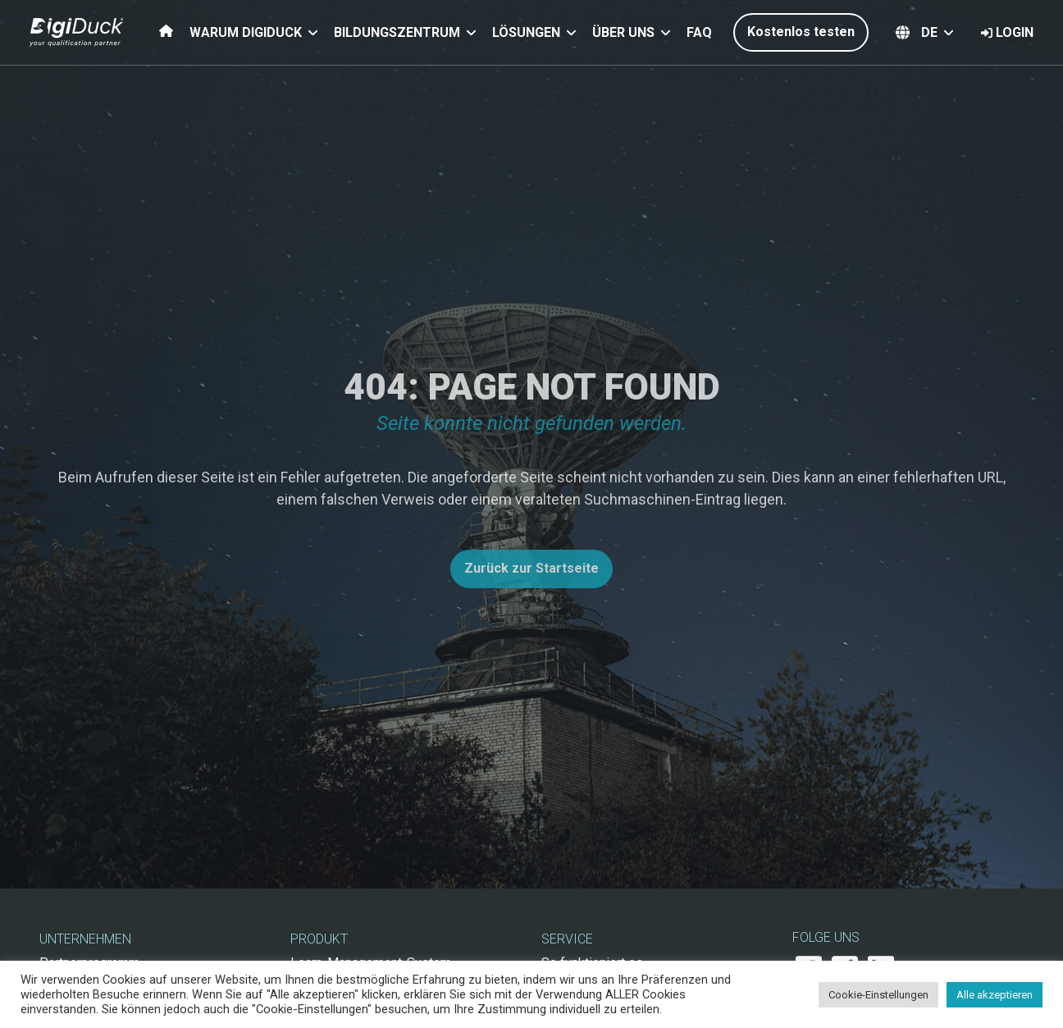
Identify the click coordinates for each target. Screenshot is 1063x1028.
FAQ (699, 32)
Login (1007, 32)
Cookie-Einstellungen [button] (878, 995)
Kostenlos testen (801, 31)
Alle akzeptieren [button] (994, 995)
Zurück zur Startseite (531, 568)
